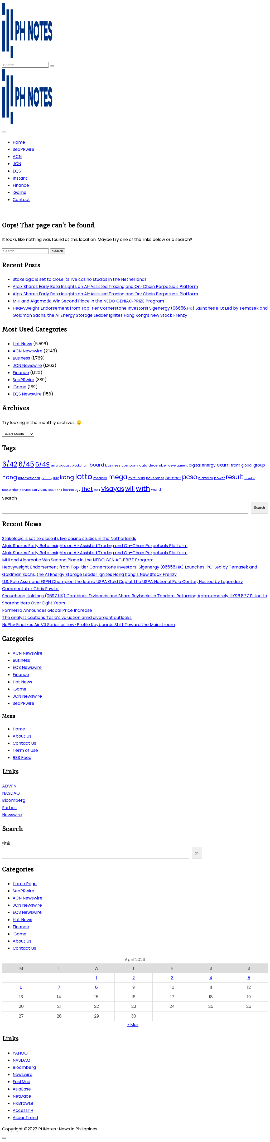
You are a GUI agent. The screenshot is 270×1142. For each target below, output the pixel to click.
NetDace (22, 1096)
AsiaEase (22, 1089)
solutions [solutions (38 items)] (55, 490)
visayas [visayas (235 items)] (112, 488)
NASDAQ (11, 793)
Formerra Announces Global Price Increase (47, 610)
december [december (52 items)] (157, 465)
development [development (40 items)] (178, 465)
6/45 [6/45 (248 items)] (26, 464)
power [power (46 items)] (219, 478)
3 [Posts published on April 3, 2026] (172, 978)
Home (19, 142)
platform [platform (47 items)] (205, 478)
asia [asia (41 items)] (54, 465)
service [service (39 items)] (25, 490)
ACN (17, 156)
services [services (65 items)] (39, 489)
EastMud (21, 1082)
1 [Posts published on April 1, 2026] (96, 978)
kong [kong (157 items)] (67, 477)
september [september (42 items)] (10, 490)
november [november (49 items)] (155, 478)
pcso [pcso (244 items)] (189, 477)
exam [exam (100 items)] (223, 465)
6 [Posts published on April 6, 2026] (21, 987)
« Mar (132, 1025)
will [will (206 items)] (130, 488)
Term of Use (25, 750)
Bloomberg (13, 800)
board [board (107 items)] (97, 465)
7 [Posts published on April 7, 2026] (59, 987)
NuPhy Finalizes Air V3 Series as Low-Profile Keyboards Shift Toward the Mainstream (88, 625)
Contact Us (24, 743)
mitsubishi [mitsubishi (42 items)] (136, 478)
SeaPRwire (23, 149)
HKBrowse (23, 1103)
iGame (19, 192)
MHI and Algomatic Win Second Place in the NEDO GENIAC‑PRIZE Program (88, 301)
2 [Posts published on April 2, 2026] (133, 978)
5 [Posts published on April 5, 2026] (249, 978)
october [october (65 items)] (173, 478)
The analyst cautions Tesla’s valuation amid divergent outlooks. (67, 617)
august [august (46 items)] (65, 465)
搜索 (6, 843)
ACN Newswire (27, 351)
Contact (21, 200)
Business (21, 358)
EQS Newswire (27, 394)
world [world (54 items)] (156, 489)
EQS (17, 171)
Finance (21, 185)
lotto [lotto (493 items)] (83, 476)
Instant (20, 178)
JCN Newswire (27, 365)
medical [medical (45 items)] (100, 478)
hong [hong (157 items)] (9, 477)
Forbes (9, 808)
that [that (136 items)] (87, 489)
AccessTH (23, 1110)
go (197, 853)
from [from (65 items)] (235, 465)
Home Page (25, 884)
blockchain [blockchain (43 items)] (80, 465)
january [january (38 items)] (46, 478)
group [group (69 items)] (259, 465)
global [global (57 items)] (246, 465)
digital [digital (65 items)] (195, 465)
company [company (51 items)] (130, 465)
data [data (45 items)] (143, 465)
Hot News (22, 344)
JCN (17, 164)
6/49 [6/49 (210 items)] (42, 464)
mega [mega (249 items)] (117, 477)
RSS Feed (22, 757)
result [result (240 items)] (234, 477)
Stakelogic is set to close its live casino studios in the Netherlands (80, 279)
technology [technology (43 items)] (71, 490)
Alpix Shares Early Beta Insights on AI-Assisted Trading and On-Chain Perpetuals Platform (105, 286)
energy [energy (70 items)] (209, 465)
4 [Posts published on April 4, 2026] (210, 978)
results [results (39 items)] (249, 478)
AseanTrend (25, 1118)
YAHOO (20, 1053)
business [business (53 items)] (112, 465)
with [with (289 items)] (143, 488)
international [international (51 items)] (29, 478)
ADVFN (9, 786)
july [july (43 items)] (56, 478)
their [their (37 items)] (97, 490)
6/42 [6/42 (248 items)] (9, 464)
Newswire (12, 815)
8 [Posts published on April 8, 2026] (96, 987)
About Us (22, 736)
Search (9, 498)
